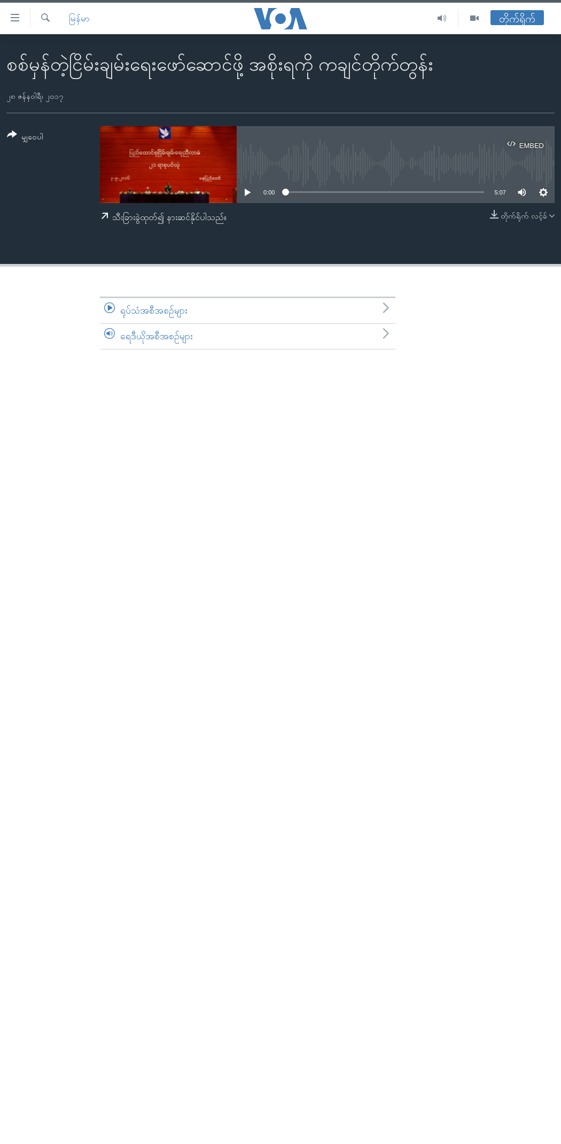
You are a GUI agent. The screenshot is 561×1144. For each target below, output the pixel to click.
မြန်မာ (79, 18)
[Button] (25, 137)
